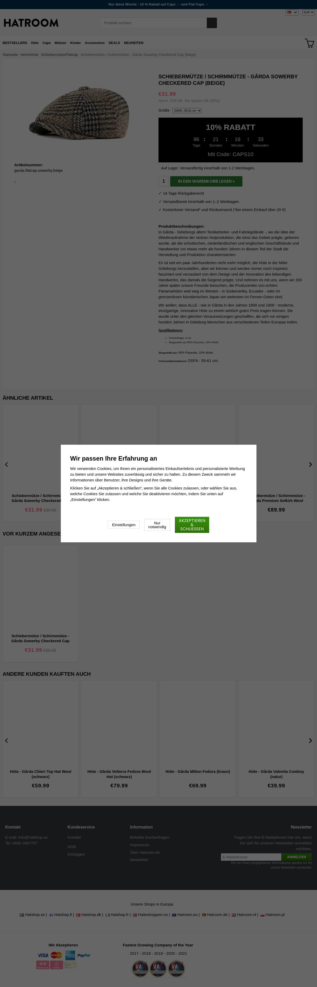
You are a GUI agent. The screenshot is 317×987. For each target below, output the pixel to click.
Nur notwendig (157, 525)
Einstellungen (123, 525)
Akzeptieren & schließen (192, 525)
